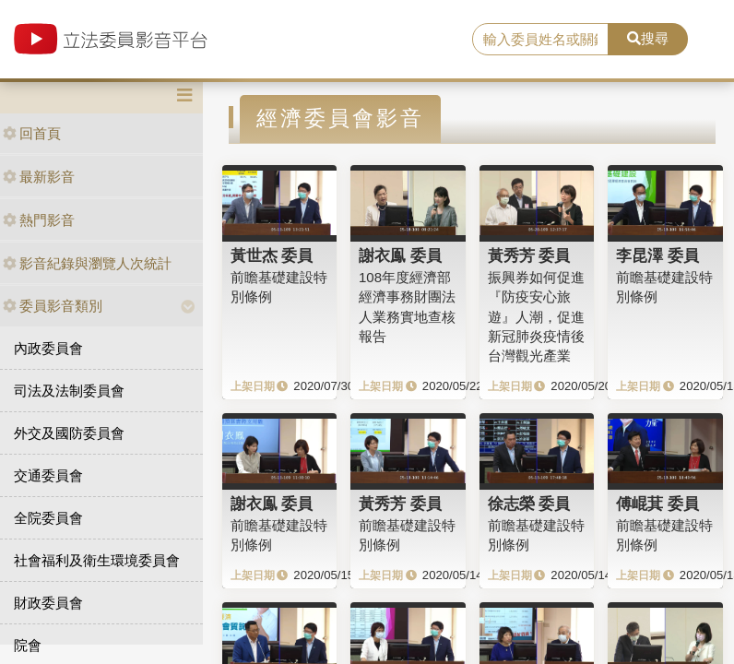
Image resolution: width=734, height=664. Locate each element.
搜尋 (648, 38)
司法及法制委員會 (69, 390)
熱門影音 (39, 220)
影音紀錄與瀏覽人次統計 (87, 263)
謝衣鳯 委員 (400, 255)
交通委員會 (48, 475)
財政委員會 (48, 603)
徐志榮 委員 (529, 503)
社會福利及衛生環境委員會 (97, 560)
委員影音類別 (52, 306)
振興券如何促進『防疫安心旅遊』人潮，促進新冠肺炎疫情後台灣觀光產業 (536, 316)
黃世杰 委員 (272, 255)
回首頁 (32, 133)
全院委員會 (48, 518)
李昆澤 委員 (657, 255)
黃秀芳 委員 (529, 255)
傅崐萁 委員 (657, 503)
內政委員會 (48, 348)
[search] (540, 39)
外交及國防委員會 (69, 433)
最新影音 (39, 176)
